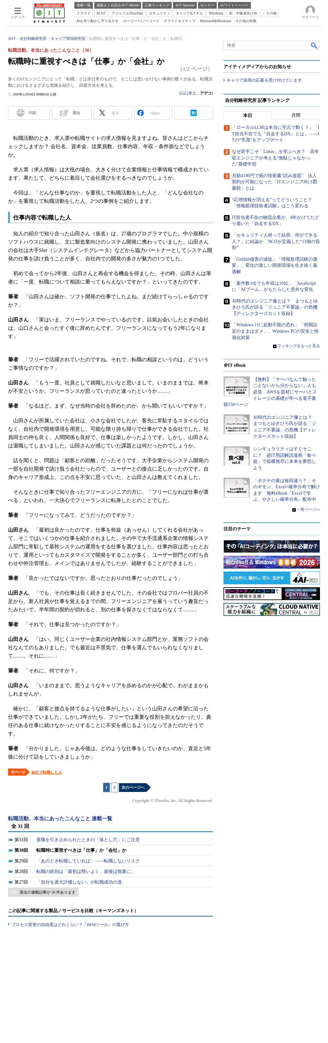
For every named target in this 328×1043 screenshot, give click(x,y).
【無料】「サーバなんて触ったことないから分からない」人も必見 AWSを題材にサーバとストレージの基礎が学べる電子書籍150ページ (270, 392)
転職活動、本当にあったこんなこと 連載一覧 (60, 818)
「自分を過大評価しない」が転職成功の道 (79, 882)
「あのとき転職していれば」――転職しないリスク (88, 861)
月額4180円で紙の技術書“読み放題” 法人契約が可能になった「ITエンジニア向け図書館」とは (274, 182)
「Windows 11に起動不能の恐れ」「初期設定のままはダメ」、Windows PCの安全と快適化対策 (275, 331)
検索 (314, 45)
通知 (76, 113)
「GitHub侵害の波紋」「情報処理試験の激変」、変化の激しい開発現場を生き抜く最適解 (274, 265)
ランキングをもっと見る (299, 346)
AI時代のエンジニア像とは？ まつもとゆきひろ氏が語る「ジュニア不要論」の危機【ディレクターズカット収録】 (275, 307)
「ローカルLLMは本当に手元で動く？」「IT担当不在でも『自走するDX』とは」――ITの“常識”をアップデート (275, 134)
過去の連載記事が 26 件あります (48, 892)
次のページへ (133, 787)
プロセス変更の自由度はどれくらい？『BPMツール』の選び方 (70, 924)
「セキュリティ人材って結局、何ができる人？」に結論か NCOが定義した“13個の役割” (276, 241)
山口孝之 (188, 93)
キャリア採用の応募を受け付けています (264, 80)
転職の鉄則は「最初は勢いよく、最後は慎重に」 (85, 871)
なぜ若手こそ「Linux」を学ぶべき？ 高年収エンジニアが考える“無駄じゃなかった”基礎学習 (275, 158)
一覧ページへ (308, 509)
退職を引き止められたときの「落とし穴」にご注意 (88, 839)
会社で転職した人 (46, 772)
